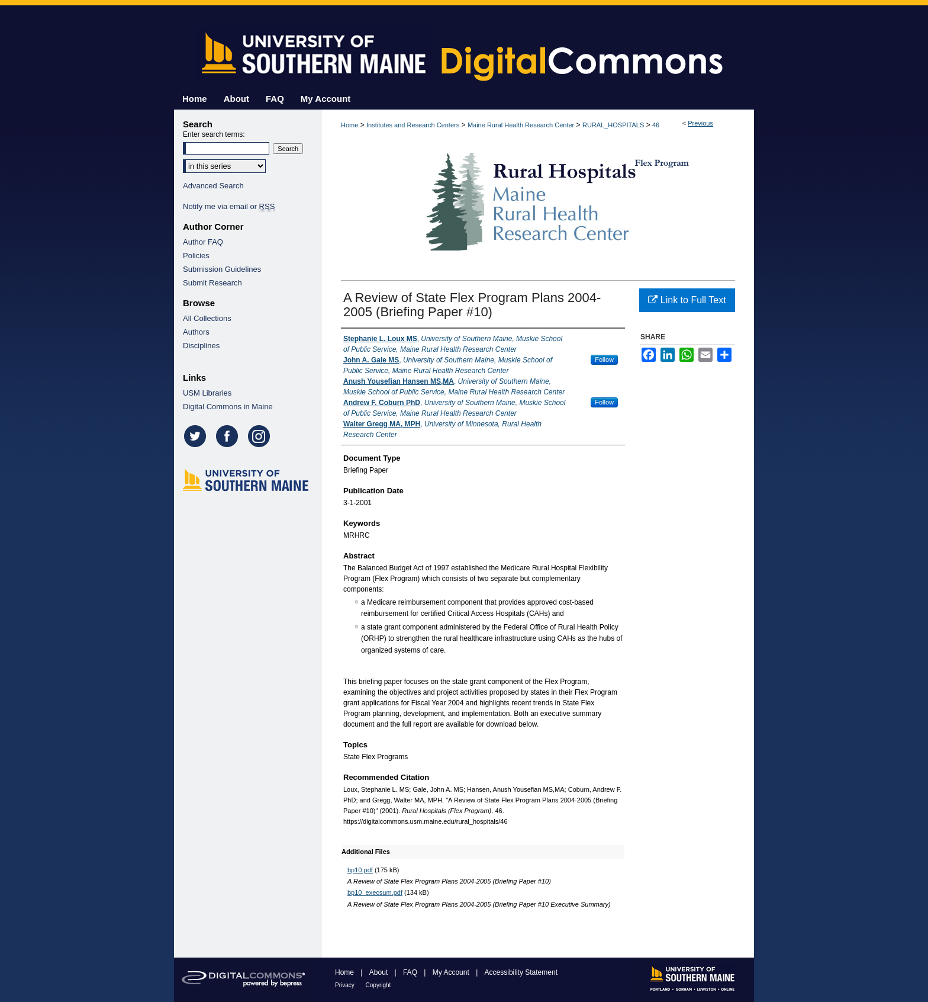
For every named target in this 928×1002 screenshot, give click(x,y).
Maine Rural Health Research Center (521, 125)
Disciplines (201, 345)
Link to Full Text (687, 300)
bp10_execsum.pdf (374, 892)
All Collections (207, 318)
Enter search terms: (214, 134)
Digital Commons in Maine (228, 406)
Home (349, 125)
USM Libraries (207, 392)
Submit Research (212, 282)
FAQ (411, 972)
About (379, 972)
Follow (604, 359)
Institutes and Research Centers (412, 125)
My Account (452, 972)
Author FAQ (203, 241)
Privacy (345, 985)
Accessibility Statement (521, 972)
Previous (700, 123)
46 (655, 125)
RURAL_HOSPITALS (613, 125)
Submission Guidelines (222, 269)
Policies (196, 255)
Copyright (378, 985)
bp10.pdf (360, 869)
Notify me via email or (229, 206)
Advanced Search (213, 185)
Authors (196, 331)
